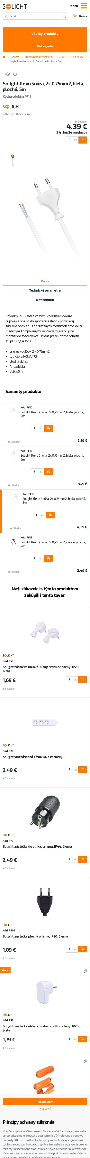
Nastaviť (45, 1108)
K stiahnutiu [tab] (45, 300)
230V (61, 56)
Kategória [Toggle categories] (45, 46)
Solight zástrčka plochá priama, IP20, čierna (35, 936)
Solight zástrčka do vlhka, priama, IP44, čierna (37, 846)
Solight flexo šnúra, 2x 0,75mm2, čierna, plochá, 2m (53, 544)
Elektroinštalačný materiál (39, 56)
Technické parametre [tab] (44, 290)
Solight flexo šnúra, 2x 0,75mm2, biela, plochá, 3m (52, 457)
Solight (15, 56)
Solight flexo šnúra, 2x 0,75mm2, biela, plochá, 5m (35, 61)
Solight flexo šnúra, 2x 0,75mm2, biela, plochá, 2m (52, 414)
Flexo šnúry (76, 56)
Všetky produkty (45, 33)
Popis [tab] (45, 281)
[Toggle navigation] (84, 6)
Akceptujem (45, 1101)
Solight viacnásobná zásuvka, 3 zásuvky (32, 757)
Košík (80, 16)
